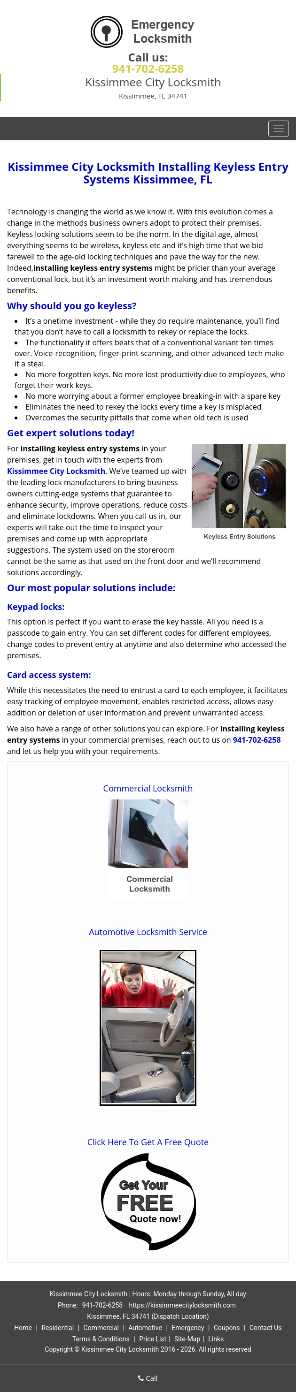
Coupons (227, 1327)
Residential (57, 1327)
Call (147, 1378)
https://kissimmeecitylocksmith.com (182, 1305)
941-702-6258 (148, 68)
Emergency (187, 1327)
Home (23, 1327)
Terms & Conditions (101, 1339)
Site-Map (187, 1339)
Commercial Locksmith (148, 788)
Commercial (101, 1327)
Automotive (145, 1327)
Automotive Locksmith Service (148, 931)
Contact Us (265, 1327)
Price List (152, 1339)
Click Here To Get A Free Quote (148, 1142)
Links (216, 1339)
